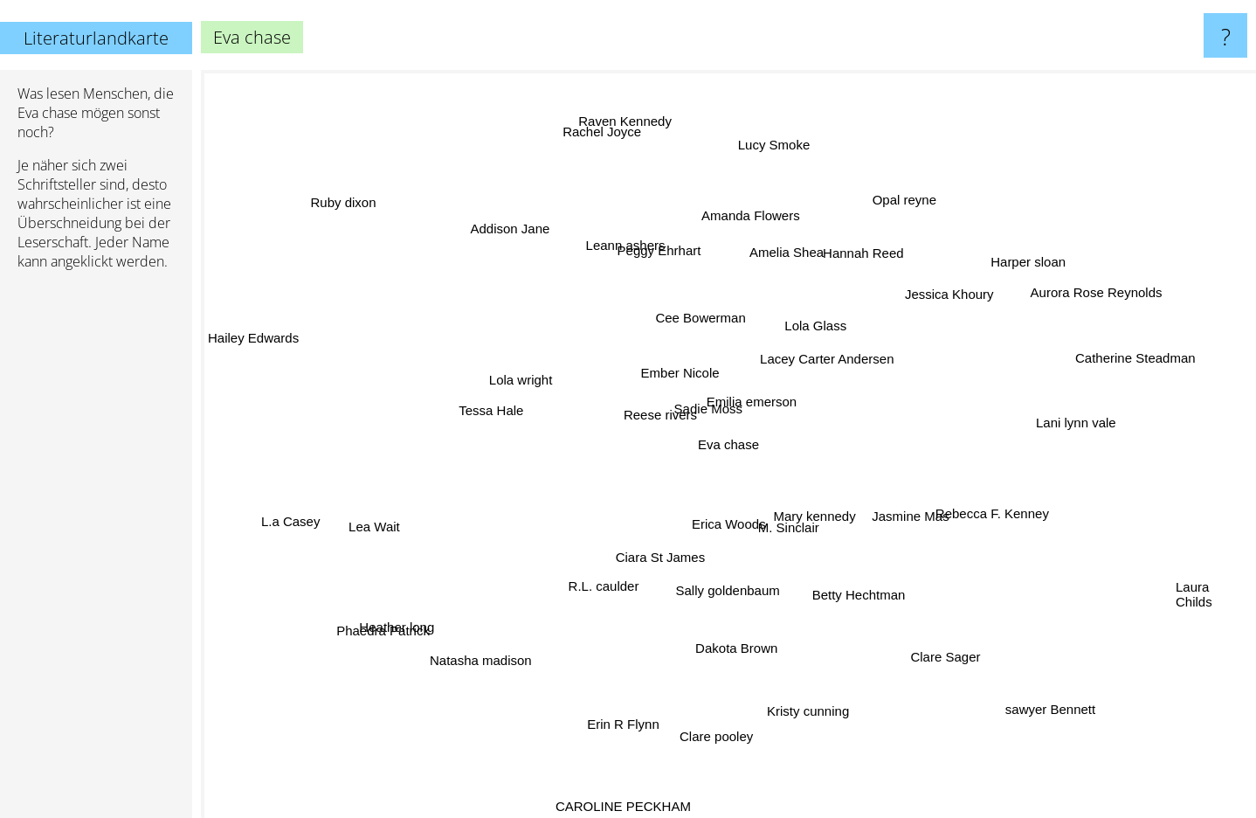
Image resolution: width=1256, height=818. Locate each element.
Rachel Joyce (619, 142)
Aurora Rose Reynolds (1104, 289)
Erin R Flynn (639, 706)
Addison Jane (496, 228)
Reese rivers (657, 419)
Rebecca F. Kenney (978, 510)
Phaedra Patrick (402, 621)
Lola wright (508, 381)
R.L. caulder (608, 586)
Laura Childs (1194, 590)
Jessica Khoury (936, 301)
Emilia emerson (757, 388)
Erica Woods (725, 524)
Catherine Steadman (1114, 358)
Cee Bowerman (694, 311)
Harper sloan (1033, 255)
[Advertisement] (96, 551)
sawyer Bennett (1059, 718)
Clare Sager (922, 650)
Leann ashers (615, 242)
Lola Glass (814, 309)
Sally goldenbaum (727, 590)
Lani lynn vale (1086, 425)
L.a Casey (282, 519)
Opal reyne (894, 213)
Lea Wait (377, 529)
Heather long (394, 634)
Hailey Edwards (266, 337)
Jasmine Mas (928, 527)
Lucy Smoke (768, 156)
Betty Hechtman (854, 593)
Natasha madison (458, 659)
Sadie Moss (709, 394)
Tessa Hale (491, 399)
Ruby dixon (368, 219)
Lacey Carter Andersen (838, 350)
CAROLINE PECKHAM (633, 806)
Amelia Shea (781, 266)
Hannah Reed (861, 258)
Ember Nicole (680, 370)
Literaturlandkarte (96, 38)
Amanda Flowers (748, 219)
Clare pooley (724, 721)
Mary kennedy (826, 516)
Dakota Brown (731, 634)
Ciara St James (652, 571)
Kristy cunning (799, 710)
